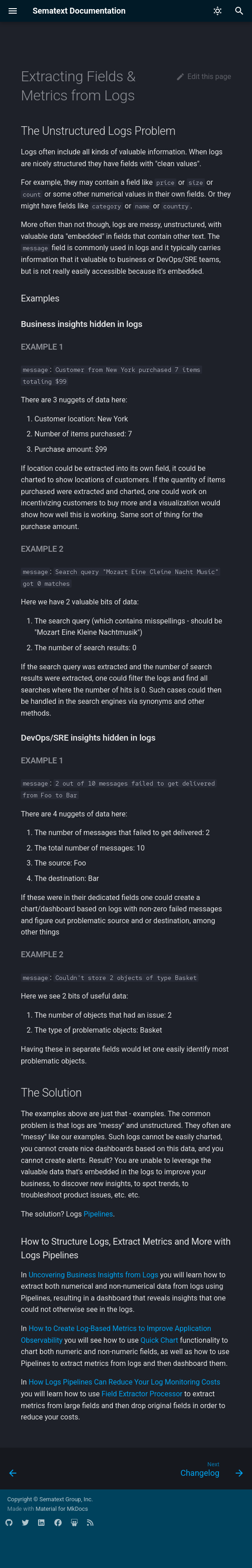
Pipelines (98, 1214)
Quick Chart (159, 1340)
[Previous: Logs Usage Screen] (13, 1471)
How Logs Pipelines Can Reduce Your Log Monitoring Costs (124, 1382)
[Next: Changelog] (210, 1471)
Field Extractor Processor (142, 1394)
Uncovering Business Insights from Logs (93, 1275)
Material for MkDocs (61, 1508)
